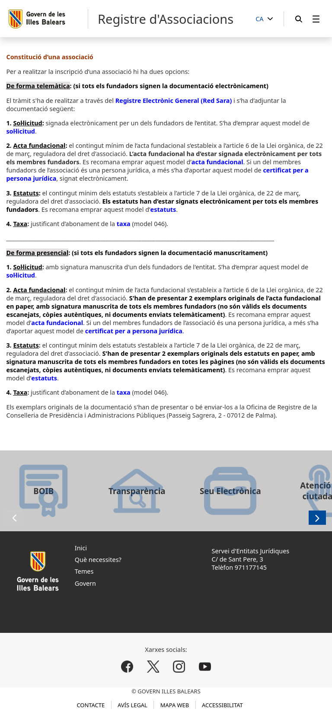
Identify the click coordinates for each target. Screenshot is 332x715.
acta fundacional (217, 162)
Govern (85, 583)
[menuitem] (316, 19)
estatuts (163, 209)
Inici (81, 548)
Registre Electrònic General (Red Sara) (173, 100)
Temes (84, 571)
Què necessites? (98, 559)
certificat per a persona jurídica (133, 331)
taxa (124, 224)
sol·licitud (20, 131)
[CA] (264, 19)
